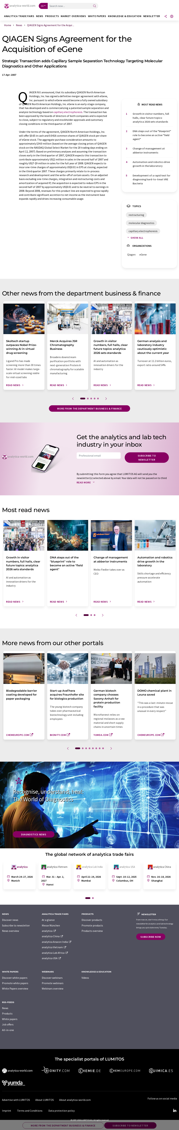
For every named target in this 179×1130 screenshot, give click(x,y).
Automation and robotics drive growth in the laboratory (151, 163)
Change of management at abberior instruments (149, 150)
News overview (10, 931)
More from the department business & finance (89, 408)
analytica (49, 931)
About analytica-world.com (75, 1099)
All (42, 5)
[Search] (94, 6)
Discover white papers (14, 977)
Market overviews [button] (73, 16)
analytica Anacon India (57, 941)
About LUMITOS (44, 1099)
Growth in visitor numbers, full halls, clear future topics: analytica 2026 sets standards (151, 117)
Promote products (92, 925)
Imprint (6, 1110)
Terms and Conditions (29, 1110)
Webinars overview (52, 988)
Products (7, 1013)
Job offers (8, 1024)
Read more (86, 482)
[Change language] (171, 17)
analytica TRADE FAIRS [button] (19, 16)
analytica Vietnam (54, 947)
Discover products (92, 920)
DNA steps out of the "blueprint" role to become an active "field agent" (152, 135)
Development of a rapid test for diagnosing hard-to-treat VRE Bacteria (151, 179)
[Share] (165, 17)
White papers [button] (97, 16)
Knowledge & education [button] (124, 16)
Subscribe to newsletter (147, 457)
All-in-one (8, 1030)
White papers (9, 1019)
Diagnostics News (33, 834)
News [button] (39, 16)
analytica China (52, 936)
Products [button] (52, 16)
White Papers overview (15, 988)
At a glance (48, 920)
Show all (134, 237)
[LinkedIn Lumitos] (174, 1110)
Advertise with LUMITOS (16, 1099)
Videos (85, 977)
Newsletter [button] (151, 16)
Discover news (10, 920)
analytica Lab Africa (55, 952)
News (5, 1008)
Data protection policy (61, 1110)
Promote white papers (15, 983)
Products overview (92, 931)
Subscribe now (150, 936)
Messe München (51, 925)
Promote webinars (52, 983)
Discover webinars (52, 977)
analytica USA (51, 958)
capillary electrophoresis (67, 112)
